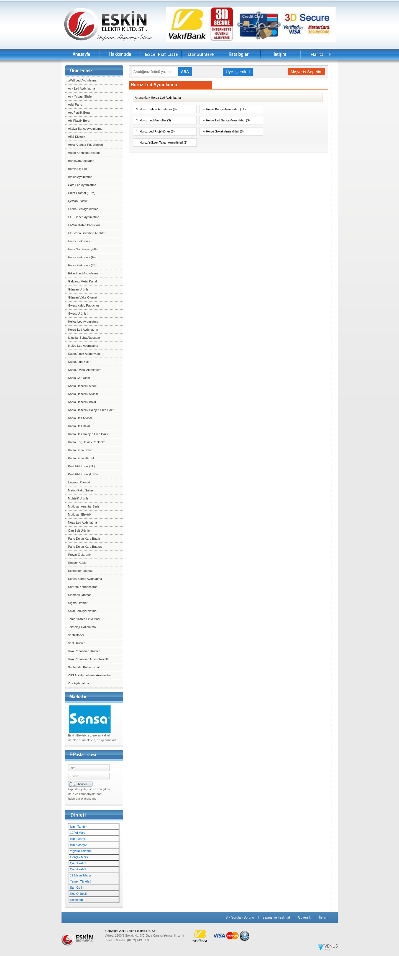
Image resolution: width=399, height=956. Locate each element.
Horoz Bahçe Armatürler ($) (158, 109)
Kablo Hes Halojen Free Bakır (88, 434)
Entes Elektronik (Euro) (83, 257)
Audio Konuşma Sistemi (84, 152)
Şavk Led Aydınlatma (82, 611)
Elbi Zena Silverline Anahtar (87, 233)
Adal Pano (75, 104)
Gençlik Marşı (79, 857)
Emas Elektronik (79, 241)
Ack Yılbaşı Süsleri (81, 96)
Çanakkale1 (78, 863)
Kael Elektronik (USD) (83, 474)
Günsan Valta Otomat (82, 297)
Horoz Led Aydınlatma (83, 329)
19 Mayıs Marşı (80, 875)
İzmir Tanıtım (79, 826)
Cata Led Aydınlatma (82, 185)
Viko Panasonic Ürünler (84, 651)
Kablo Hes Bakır (79, 426)
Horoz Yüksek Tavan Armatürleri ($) (164, 142)
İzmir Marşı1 (78, 838)
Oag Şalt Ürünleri (79, 530)
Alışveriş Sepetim (306, 71)
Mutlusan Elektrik (79, 514)
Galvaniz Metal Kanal (82, 281)
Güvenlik (304, 917)
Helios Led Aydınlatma (83, 321)
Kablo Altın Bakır (79, 361)
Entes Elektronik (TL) (82, 265)
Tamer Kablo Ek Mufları (84, 619)
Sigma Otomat (78, 603)
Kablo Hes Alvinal (80, 418)
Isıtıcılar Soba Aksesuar (84, 337)
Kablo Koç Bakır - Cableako (87, 442)
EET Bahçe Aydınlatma (83, 217)
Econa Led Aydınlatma (83, 209)
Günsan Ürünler (79, 289)
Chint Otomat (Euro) (81, 193)
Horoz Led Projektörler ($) (157, 131)
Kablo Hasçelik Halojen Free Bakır (91, 410)
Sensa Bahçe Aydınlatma (85, 578)
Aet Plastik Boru (79, 112)
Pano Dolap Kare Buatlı (84, 538)
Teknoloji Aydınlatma (82, 627)
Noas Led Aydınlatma (82, 522)
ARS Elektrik (76, 136)
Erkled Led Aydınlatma (83, 273)
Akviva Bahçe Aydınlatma (85, 128)
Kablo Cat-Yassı (79, 377)
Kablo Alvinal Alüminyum (84, 369)
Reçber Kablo (77, 562)
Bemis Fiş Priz (78, 168)
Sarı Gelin (77, 887)
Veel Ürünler (76, 643)
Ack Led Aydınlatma (81, 88)
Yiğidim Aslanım (81, 851)
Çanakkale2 (78, 869)
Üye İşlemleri (238, 71)
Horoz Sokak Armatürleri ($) (225, 131)
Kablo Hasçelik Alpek (82, 386)
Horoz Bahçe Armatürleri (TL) (226, 109)
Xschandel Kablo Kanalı (84, 667)
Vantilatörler (76, 635)
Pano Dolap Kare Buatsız (85, 546)
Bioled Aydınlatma (80, 177)
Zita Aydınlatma (78, 683)
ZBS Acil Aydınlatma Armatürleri (89, 675)
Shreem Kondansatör (82, 586)
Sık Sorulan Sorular (240, 917)
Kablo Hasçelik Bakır (82, 402)
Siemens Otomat (79, 594)
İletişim (324, 917)
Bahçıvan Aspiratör (81, 160)
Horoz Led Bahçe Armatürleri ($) (228, 120)
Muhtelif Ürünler (79, 498)
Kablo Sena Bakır (80, 450)
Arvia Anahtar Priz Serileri (85, 144)
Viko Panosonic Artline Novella (88, 659)
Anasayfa (141, 97)
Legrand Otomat (79, 482)
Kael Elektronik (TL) (81, 466)
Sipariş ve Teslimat (276, 917)
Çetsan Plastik (78, 201)
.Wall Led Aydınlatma (82, 80)
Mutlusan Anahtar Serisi (84, 506)
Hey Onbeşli (78, 893)
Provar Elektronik (79, 554)
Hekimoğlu (77, 899)
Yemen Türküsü (80, 881)
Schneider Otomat (80, 570)
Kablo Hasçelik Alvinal (83, 394)
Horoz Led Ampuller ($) (155, 120)
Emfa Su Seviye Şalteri (83, 249)
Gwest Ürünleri (78, 313)
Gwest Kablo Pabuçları (83, 305)
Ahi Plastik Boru (79, 120)
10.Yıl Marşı (78, 832)
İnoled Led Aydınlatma (83, 345)
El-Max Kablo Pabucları (84, 225)
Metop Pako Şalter (80, 490)
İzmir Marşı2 (78, 845)
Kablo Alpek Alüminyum (84, 353)
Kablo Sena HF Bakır (82, 458)
